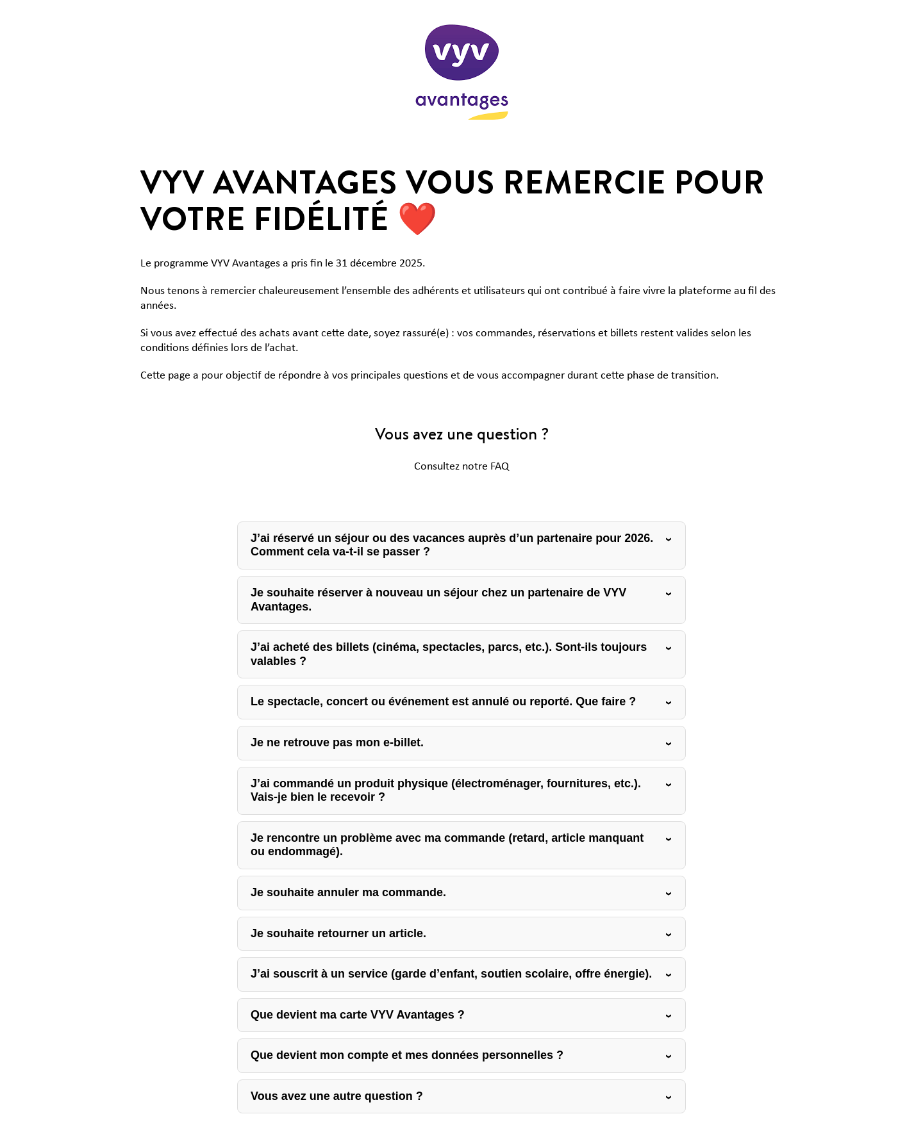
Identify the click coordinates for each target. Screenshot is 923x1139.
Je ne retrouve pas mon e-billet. (337, 742)
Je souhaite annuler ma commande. (348, 892)
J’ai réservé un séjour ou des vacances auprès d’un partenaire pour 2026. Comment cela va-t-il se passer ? (452, 545)
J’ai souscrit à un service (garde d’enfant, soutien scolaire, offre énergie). (451, 973)
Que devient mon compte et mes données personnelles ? (407, 1055)
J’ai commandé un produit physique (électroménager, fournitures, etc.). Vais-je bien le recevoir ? (446, 790)
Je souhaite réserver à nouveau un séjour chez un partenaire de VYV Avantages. (438, 599)
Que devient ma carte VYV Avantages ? (358, 1014)
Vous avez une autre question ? (337, 1096)
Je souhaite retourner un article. (338, 933)
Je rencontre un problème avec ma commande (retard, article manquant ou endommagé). (447, 845)
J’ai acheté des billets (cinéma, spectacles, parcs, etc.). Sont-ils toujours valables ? (449, 654)
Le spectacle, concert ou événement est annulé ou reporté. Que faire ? (443, 701)
